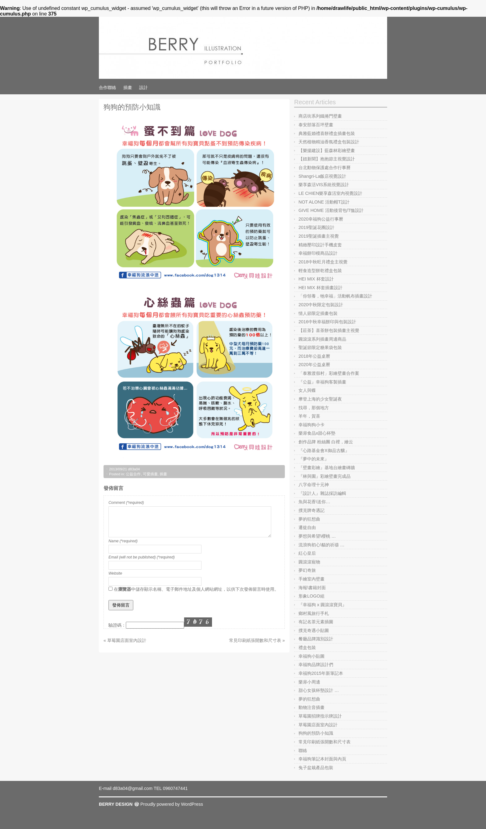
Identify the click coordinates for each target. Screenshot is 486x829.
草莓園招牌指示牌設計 (320, 716)
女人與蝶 (307, 390)
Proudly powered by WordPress (171, 804)
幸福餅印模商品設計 (318, 253)
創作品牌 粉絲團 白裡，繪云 (325, 441)
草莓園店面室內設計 (318, 724)
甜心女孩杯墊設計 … (318, 690)
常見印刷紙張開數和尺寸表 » (257, 640)
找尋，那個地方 (313, 407)
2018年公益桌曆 (314, 356)
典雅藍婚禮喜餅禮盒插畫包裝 (326, 133)
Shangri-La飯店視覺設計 (322, 176)
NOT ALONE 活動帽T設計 (324, 201)
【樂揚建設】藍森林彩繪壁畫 (326, 150)
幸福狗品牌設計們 (315, 664)
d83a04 (134, 469)
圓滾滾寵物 (309, 561)
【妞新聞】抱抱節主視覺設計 (326, 158)
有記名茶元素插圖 (315, 621)
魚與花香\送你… (314, 501)
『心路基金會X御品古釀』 (323, 450)
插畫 (127, 87)
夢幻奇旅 (307, 570)
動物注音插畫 (311, 707)
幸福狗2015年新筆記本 (320, 673)
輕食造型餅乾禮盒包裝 (320, 270)
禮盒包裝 (307, 647)
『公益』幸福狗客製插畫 (322, 381)
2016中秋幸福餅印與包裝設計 (327, 321)
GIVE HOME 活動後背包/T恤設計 (331, 210)
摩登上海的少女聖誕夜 (320, 399)
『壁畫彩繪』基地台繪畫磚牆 (326, 467)
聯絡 (302, 750)
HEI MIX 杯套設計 (316, 278)
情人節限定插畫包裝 (318, 313)
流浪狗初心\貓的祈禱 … (321, 544)
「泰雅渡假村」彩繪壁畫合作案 (328, 373)
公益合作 (133, 474)
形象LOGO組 (311, 596)
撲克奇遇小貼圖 (313, 630)
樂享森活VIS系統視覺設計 (323, 184)
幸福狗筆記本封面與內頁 (322, 758)
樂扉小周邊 (309, 681)
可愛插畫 (150, 474)
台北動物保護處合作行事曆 (324, 167)
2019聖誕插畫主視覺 (318, 236)
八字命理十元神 (313, 484)
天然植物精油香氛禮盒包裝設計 (328, 141)
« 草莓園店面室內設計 (125, 640)
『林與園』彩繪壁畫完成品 (324, 476)
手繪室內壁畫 (311, 578)
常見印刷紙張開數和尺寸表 (324, 741)
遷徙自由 (307, 527)
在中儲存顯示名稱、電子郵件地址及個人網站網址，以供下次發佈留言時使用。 (196, 589)
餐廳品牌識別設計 (315, 638)
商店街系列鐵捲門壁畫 (320, 116)
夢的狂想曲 (309, 519)
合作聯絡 (107, 87)
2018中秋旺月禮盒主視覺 (322, 261)
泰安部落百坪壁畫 (315, 124)
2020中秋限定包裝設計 (320, 304)
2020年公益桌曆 (314, 364)
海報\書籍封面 (312, 587)
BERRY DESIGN (116, 804)
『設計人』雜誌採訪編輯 (322, 493)
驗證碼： (117, 625)
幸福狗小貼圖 (311, 656)
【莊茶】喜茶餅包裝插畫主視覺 (328, 330)
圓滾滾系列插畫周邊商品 (322, 339)
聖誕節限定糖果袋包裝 (320, 347)
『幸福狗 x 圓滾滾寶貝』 (322, 604)
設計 (143, 87)
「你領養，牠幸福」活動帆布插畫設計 (335, 296)
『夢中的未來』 (313, 458)
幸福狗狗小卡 (311, 424)
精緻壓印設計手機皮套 (320, 244)
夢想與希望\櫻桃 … (317, 536)
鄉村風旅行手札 (313, 613)
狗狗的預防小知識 (315, 733)
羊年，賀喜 (309, 416)
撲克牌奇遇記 (311, 510)
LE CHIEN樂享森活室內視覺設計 (330, 193)
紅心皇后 (307, 553)
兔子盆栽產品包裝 (315, 767)
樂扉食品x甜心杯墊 (316, 433)
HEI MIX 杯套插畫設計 (320, 287)
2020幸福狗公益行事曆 (320, 219)
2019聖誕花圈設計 (316, 227)
